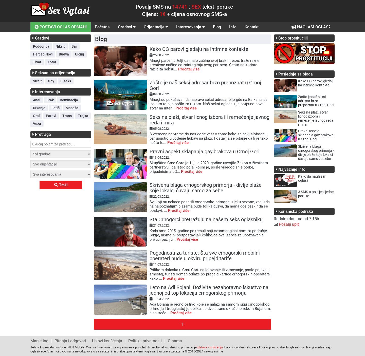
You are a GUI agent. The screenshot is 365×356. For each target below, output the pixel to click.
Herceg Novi (43, 54)
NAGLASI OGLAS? (311, 27)
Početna (102, 27)
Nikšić (60, 46)
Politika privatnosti (145, 341)
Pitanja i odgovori (70, 341)
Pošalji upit (289, 224)
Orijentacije (156, 27)
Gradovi (127, 27)
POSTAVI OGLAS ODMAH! (60, 27)
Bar (74, 46)
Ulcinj (79, 54)
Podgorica (41, 46)
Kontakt (252, 27)
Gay (51, 81)
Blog (217, 27)
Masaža (72, 108)
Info (232, 27)
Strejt (37, 81)
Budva (64, 54)
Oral (36, 116)
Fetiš (55, 108)
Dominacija (69, 100)
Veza (37, 124)
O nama (175, 341)
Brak (50, 100)
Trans (67, 116)
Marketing (39, 341)
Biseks (65, 81)
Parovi (51, 116)
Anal (36, 100)
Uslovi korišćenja (107, 341)
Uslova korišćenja (210, 347)
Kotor (51, 62)
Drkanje (39, 108)
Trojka (83, 116)
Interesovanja (190, 27)
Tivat (37, 62)
